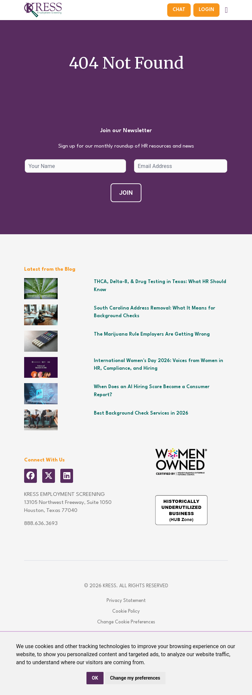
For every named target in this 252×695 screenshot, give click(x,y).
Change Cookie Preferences (126, 622)
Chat (179, 9)
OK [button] (95, 678)
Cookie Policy (126, 611)
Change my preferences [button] (135, 678)
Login (206, 9)
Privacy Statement (126, 600)
